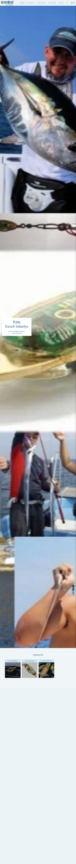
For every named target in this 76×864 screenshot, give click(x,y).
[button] (74, 2)
